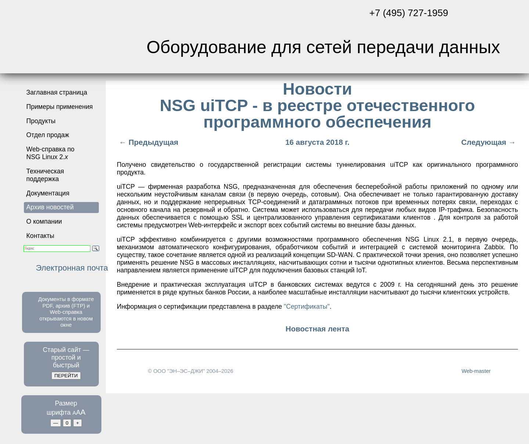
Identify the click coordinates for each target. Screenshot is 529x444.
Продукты (41, 121)
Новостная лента (317, 328)
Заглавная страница (56, 92)
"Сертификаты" (307, 306)
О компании (44, 221)
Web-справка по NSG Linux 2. (50, 153)
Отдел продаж (47, 135)
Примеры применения (59, 106)
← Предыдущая (147, 142)
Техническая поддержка (45, 175)
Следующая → (489, 142)
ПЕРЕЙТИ (66, 375)
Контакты (40, 235)
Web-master (475, 371)
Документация (47, 193)
